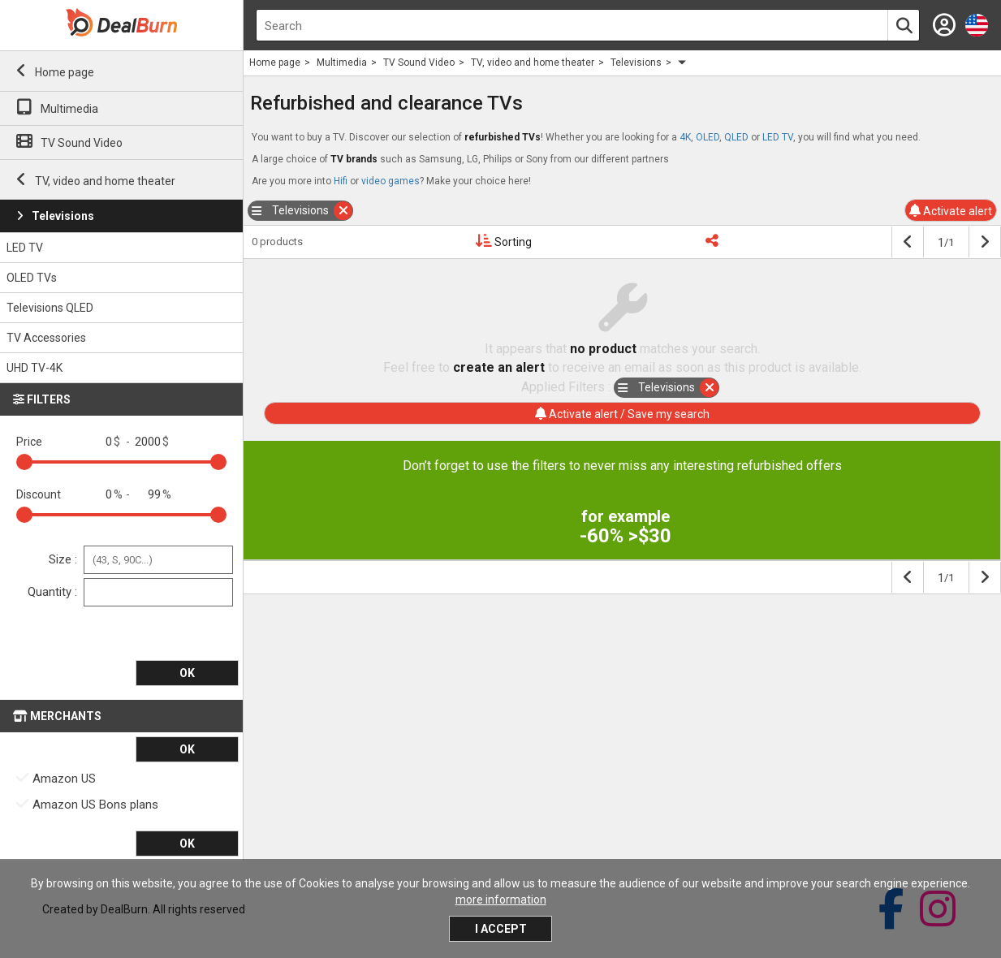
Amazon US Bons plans (87, 804)
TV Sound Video (82, 142)
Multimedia (69, 108)
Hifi (340, 181)
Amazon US (56, 778)
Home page (64, 72)
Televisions (63, 215)
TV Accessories (46, 337)
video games (390, 181)
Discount (38, 494)
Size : (63, 558)
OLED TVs (31, 277)
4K (685, 137)
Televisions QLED (49, 307)
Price (29, 441)
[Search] (903, 26)
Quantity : (52, 591)
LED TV (24, 247)
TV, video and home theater (105, 181)
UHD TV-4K (34, 367)
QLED (736, 137)
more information (500, 899)
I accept (501, 928)
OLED (707, 137)
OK (187, 673)
